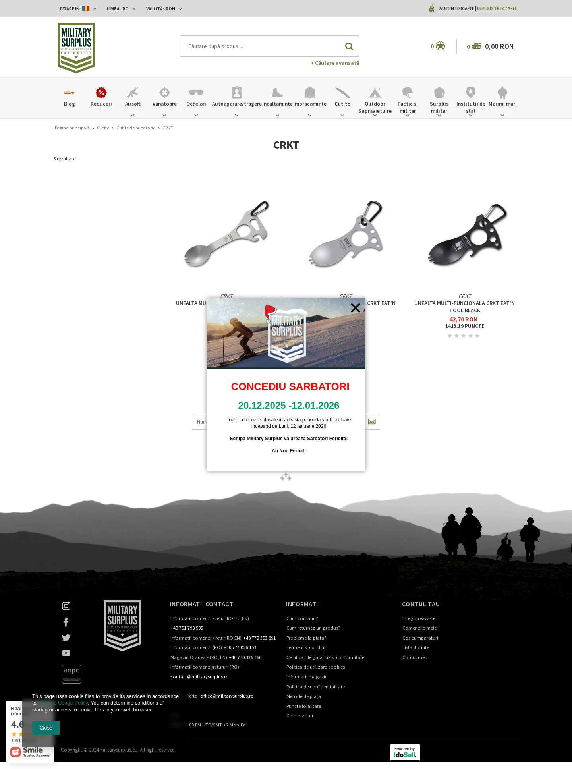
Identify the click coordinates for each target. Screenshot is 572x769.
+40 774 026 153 (240, 647)
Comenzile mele (419, 628)
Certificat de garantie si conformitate (325, 657)
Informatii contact (202, 604)
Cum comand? (302, 618)
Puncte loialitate (303, 706)
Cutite (103, 128)
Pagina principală (72, 128)
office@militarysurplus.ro (227, 696)
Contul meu (414, 657)
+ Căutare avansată (335, 62)
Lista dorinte (415, 647)
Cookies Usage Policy (62, 703)
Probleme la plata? (306, 638)
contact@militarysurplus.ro (199, 677)
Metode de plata (303, 696)
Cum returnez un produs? (313, 628)
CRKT (226, 295)
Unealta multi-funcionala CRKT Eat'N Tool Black (464, 306)
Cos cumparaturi (420, 638)
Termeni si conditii (305, 647)
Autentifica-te (457, 8)
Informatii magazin (307, 677)
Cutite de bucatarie (135, 128)
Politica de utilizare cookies (315, 667)
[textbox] (269, 46)
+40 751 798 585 (186, 628)
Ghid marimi (299, 716)
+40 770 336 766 (245, 657)
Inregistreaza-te (497, 8)
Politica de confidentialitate (315, 687)
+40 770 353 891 (259, 638)
